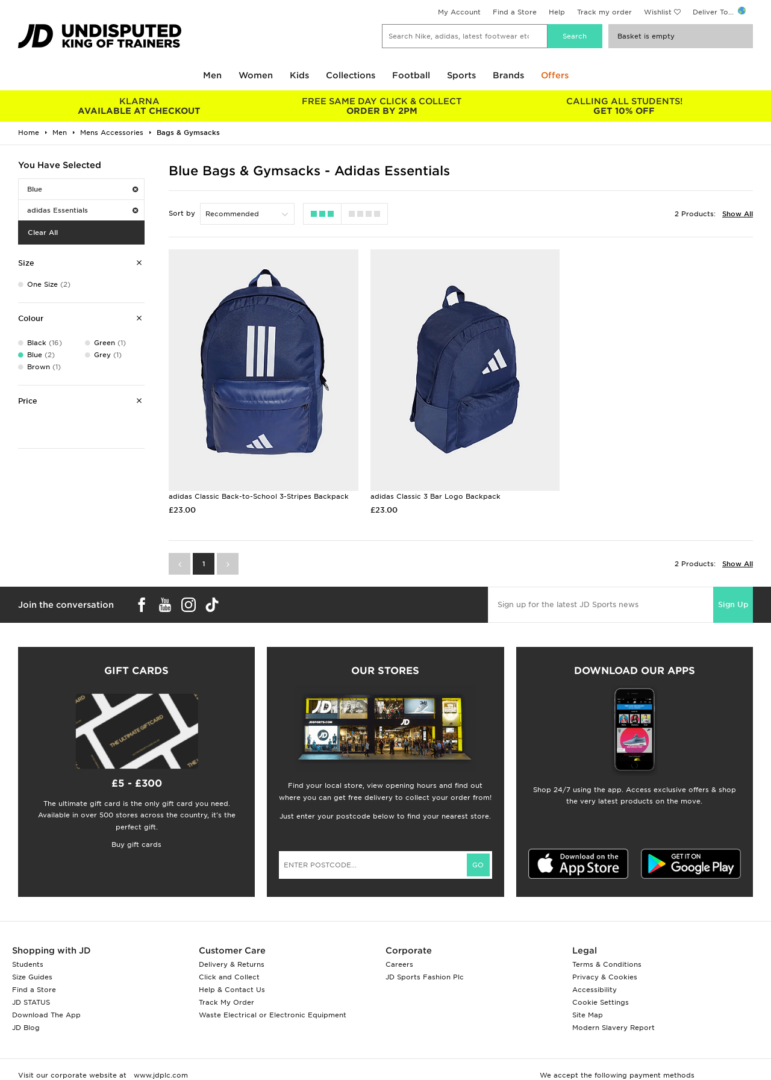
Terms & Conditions (606, 961)
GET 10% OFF (624, 106)
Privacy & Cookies (604, 973)
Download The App (46, 1011)
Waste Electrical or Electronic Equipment (272, 1011)
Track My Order (226, 998)
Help (557, 12)
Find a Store (515, 12)
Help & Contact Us (232, 986)
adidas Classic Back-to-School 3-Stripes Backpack (259, 492)
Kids (299, 75)
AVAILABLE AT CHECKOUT (139, 106)
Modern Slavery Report (613, 1024)
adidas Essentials (82, 210)
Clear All (43, 232)
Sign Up (733, 600)
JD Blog (26, 1024)
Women (256, 75)
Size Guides (32, 973)
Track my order (604, 12)
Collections (350, 75)
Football (411, 75)
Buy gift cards (136, 841)
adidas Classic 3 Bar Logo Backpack (432, 492)
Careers (399, 961)
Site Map (587, 1011)
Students (27, 961)
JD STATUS (31, 998)
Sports (461, 75)
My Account (459, 12)
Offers (555, 75)
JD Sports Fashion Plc (425, 973)
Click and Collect (229, 973)
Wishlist (658, 12)
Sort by (182, 213)
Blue (82, 189)
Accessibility (594, 986)
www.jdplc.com (159, 1071)
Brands (508, 75)
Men (212, 75)
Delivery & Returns (231, 961)
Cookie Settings (600, 998)
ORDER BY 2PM (382, 106)
